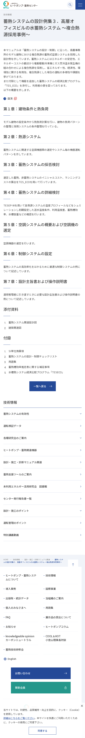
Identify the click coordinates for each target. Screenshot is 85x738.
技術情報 (10, 402)
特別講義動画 (11, 535)
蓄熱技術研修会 (15, 649)
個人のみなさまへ (16, 607)
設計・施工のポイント (16, 510)
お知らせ (11, 626)
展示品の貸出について (58, 617)
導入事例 (11, 588)
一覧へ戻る (39, 386)
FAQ (8, 617)
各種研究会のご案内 (14, 438)
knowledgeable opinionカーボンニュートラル (20, 638)
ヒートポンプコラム (57, 626)
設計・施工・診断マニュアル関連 (22, 462)
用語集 (49, 607)
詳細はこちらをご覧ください (18, 718)
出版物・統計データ (17, 598)
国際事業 (51, 588)
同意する (42, 730)
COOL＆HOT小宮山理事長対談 (56, 638)
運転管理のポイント (14, 523)
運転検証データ (12, 426)
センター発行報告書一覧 (17, 498)
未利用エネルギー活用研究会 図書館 (25, 486)
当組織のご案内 (54, 598)
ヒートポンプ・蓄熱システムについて (21, 577)
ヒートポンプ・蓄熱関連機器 (20, 450)
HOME (5, 559)
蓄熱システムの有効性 (16, 413)
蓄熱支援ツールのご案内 (17, 474)
